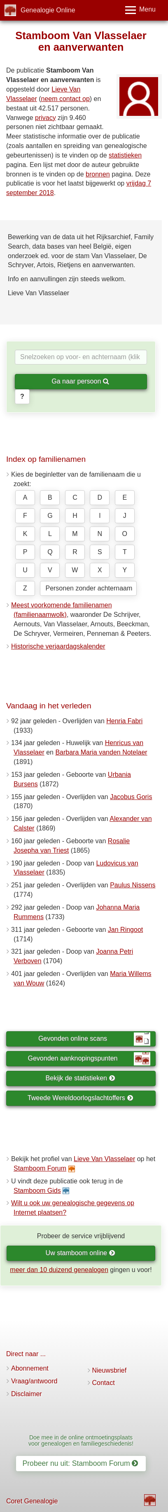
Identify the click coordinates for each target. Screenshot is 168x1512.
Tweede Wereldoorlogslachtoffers (80, 1097)
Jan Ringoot (125, 929)
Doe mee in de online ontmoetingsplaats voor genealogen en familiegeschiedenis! (80, 1440)
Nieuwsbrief (109, 1370)
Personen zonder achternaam (88, 588)
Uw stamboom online (80, 1252)
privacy (45, 117)
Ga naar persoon (80, 381)
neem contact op (65, 98)
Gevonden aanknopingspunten (89, 1058)
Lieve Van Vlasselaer (104, 1158)
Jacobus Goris (131, 796)
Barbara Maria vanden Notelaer (101, 752)
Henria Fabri (124, 720)
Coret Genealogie (32, 1501)
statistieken (125, 155)
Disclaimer (26, 1393)
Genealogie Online (48, 10)
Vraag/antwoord (34, 1381)
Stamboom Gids (37, 1190)
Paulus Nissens (132, 885)
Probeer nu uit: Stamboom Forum (80, 1463)
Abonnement (30, 1368)
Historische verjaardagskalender (58, 646)
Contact (103, 1382)
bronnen (98, 174)
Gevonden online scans (94, 1039)
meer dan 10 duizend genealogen (59, 1269)
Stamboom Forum (40, 1168)
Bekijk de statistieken (80, 1078)
